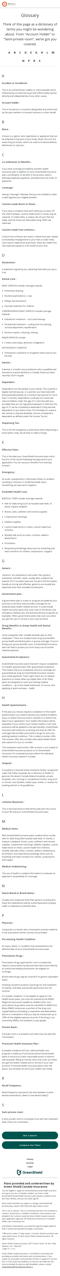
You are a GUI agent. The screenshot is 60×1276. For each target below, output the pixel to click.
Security (30, 1163)
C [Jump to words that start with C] (20, 52)
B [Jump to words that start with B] (15, 52)
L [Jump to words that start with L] (47, 52)
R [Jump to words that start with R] (34, 61)
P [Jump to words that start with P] (29, 61)
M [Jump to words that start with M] (53, 52)
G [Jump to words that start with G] (36, 52)
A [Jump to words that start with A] (9, 52)
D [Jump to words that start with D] (26, 52)
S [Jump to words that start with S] (39, 61)
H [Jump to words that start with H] (42, 52)
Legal (30, 1166)
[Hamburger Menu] (55, 3)
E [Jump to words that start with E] (31, 52)
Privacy (30, 1159)
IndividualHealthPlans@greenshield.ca (17, 1267)
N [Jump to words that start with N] (23, 61)
